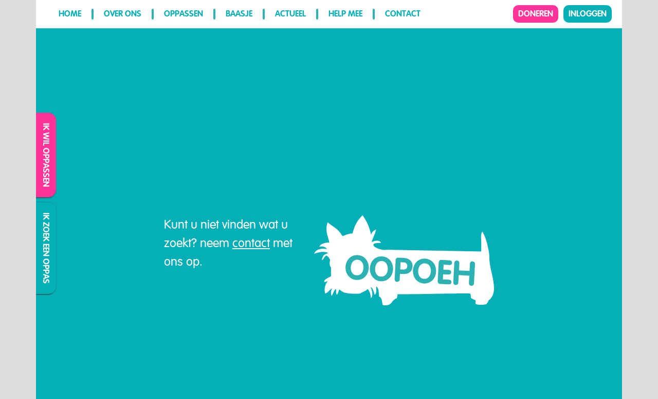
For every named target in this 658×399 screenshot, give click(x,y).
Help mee (345, 14)
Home (70, 14)
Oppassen (183, 14)
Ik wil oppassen (46, 155)
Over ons (122, 14)
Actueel (290, 14)
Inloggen (588, 14)
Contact (403, 14)
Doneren (535, 14)
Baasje (239, 14)
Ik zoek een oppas (46, 248)
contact (251, 243)
